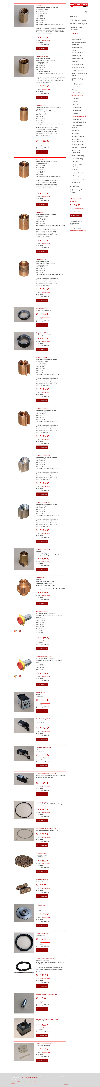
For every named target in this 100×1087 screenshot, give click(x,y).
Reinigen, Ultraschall (78, 144)
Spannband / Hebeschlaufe (76, 152)
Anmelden (66, 1084)
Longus (75, 101)
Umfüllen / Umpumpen (78, 147)
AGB (18, 1081)
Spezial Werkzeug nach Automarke (79, 75)
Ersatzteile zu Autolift (80, 116)
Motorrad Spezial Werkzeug (77, 126)
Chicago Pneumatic (77, 67)
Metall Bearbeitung (77, 156)
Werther (75, 104)
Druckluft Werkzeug (77, 70)
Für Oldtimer (75, 170)
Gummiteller (77, 119)
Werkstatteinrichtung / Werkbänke (78, 43)
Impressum (13, 1081)
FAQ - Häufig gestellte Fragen (77, 191)
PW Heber (74, 90)
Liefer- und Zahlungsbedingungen (29, 1077)
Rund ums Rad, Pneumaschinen (76, 38)
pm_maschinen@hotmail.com (78, 230)
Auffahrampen (76, 176)
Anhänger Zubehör (77, 173)
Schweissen (75, 133)
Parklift (75, 113)
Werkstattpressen (77, 58)
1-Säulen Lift (77, 110)
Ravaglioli (76, 98)
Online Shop (74, 33)
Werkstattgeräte (76, 47)
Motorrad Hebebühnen (78, 122)
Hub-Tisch (74, 162)
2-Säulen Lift (77, 107)
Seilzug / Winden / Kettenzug (77, 166)
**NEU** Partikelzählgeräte (79, 24)
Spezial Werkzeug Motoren (77, 80)
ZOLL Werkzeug (76, 84)
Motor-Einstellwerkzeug (78, 20)
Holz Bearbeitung (77, 159)
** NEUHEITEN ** (75, 182)
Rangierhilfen (75, 87)
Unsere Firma (74, 186)
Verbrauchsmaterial (77, 64)
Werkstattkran (76, 55)
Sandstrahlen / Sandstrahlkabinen (77, 140)
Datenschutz (38, 1081)
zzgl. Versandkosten (45, 40)
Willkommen (74, 16)
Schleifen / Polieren (77, 136)
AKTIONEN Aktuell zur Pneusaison (77, 29)
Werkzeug (74, 61)
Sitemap (13, 1083)
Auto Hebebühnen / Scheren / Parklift (77, 94)
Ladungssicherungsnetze (79, 179)
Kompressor (75, 130)
